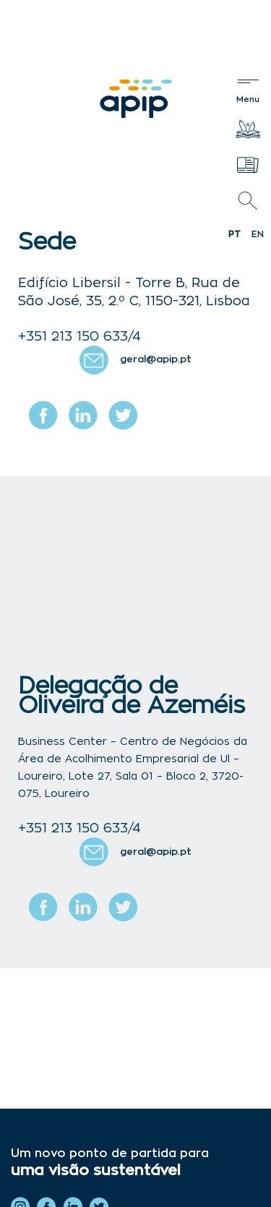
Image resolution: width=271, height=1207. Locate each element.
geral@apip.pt (156, 359)
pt (234, 234)
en (257, 234)
